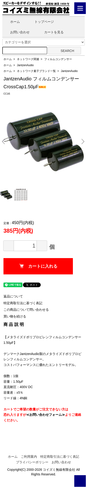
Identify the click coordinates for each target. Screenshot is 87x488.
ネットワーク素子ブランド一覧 (36, 71)
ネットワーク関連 (28, 59)
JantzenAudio (25, 65)
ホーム (11, 22)
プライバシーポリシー (32, 462)
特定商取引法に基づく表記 (22, 303)
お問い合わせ (16, 32)
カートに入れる (38, 266)
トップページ (41, 22)
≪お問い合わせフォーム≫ (45, 414)
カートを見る (50, 32)
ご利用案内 (29, 456)
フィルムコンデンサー (58, 59)
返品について (13, 296)
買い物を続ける (14, 316)
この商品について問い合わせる (26, 309)
